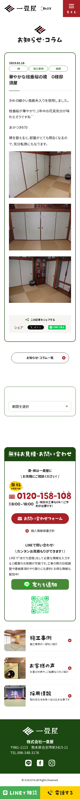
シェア (18, 327)
